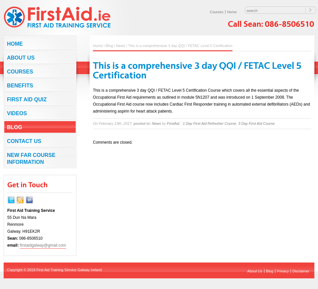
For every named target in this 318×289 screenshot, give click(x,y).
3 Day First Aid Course (256, 123)
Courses (216, 12)
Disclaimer (301, 271)
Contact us (24, 141)
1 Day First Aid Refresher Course (209, 123)
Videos (17, 113)
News (120, 46)
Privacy (283, 271)
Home (232, 12)
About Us (21, 58)
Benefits (20, 85)
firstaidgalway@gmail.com (43, 245)
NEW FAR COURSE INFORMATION (31, 158)
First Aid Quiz (27, 99)
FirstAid (173, 123)
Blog (14, 127)
